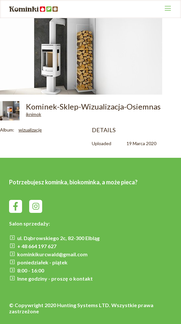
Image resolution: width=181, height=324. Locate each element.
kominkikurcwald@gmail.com (52, 254)
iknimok (33, 114)
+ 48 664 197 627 (36, 246)
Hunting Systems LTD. (84, 305)
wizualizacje (30, 130)
